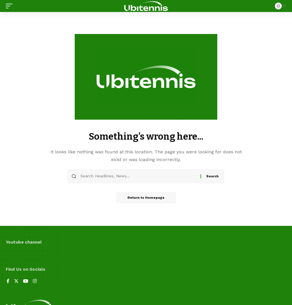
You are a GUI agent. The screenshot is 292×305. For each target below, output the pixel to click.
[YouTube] (25, 281)
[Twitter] (16, 281)
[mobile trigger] (10, 6)
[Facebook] (8, 281)
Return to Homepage (146, 198)
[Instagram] (35, 281)
